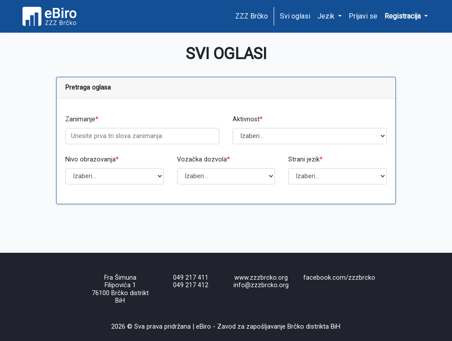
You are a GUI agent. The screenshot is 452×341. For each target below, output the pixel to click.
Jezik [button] (326, 16)
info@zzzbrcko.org (261, 285)
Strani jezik (305, 159)
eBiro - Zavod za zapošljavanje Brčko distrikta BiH (268, 326)
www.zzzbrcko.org (261, 277)
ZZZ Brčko (251, 16)
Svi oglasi (295, 16)
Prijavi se (363, 16)
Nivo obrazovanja (92, 159)
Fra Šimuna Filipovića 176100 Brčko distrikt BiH (120, 289)
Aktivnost (248, 119)
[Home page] (53, 16)
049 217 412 (190, 285)
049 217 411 (190, 277)
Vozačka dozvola (203, 159)
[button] (406, 16)
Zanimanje (81, 119)
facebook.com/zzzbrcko (339, 277)
